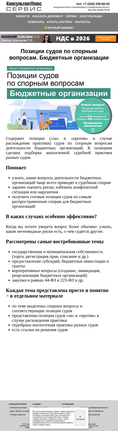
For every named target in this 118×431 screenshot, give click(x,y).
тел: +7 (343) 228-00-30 (93, 4)
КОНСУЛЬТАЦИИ (91, 16)
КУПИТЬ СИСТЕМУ (59, 22)
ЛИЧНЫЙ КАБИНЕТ (60, 27)
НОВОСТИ (23, 16)
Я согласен (80, 418)
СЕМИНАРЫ (36, 22)
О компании (68, 404)
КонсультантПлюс (18, 404)
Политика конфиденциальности (94, 408)
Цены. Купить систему (19, 411)
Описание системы (18, 408)
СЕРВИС (71, 16)
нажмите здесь (44, 425)
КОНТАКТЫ (82, 22)
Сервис (37, 404)
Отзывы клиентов (17, 415)
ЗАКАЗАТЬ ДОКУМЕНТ (47, 16)
